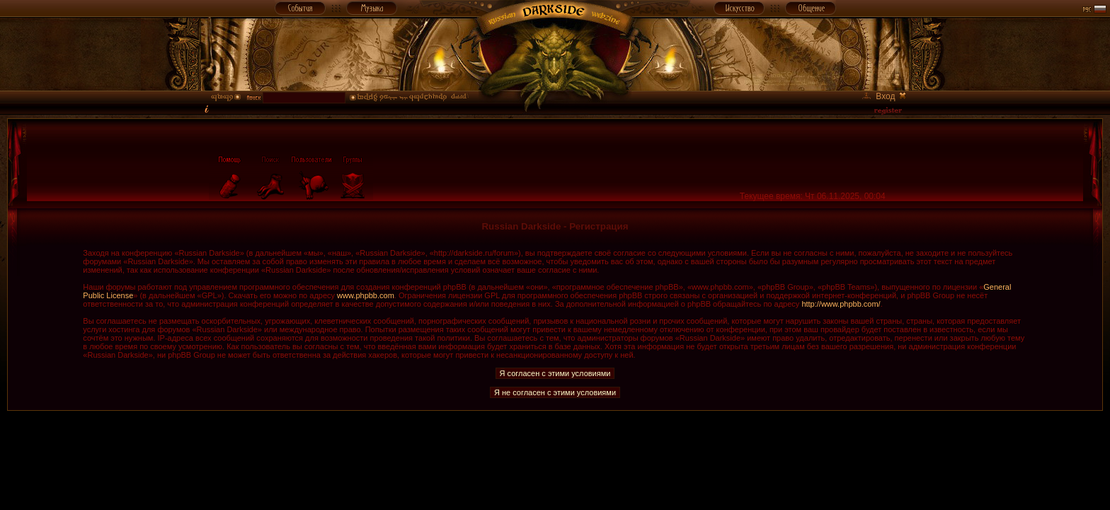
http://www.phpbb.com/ (840, 304)
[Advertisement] (555, 443)
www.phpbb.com (365, 295)
